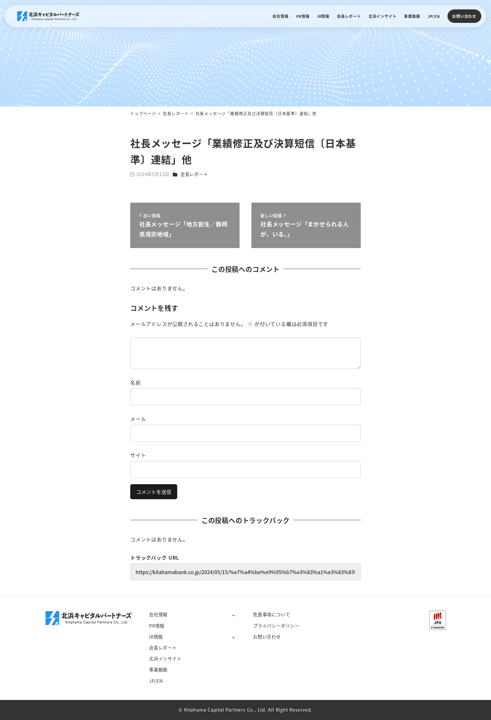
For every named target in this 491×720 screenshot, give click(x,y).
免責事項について (271, 614)
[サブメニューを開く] (233, 614)
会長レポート (194, 174)
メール (138, 418)
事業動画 (158, 669)
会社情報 (158, 614)
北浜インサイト (165, 658)
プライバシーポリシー (276, 626)
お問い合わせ (464, 16)
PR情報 (156, 626)
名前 (135, 382)
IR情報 (156, 637)
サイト (138, 455)
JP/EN (156, 681)
